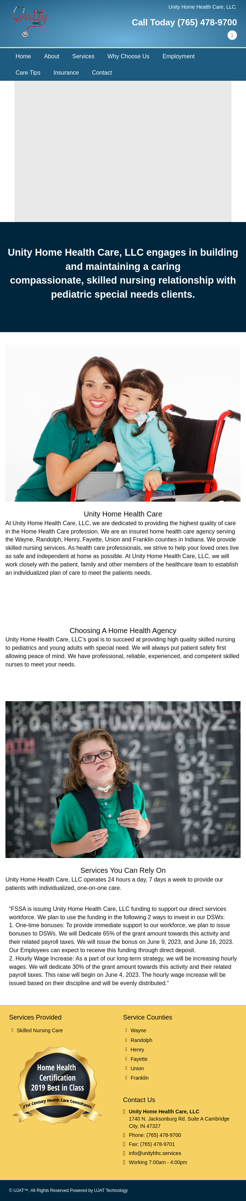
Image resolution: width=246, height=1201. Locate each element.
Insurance (66, 73)
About (51, 56)
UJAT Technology (111, 1190)
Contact (102, 73)
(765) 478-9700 (163, 1135)
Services (83, 56)
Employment (178, 56)
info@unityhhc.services (155, 1153)
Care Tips (28, 73)
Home (23, 56)
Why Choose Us (129, 56)
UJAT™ (20, 1190)
